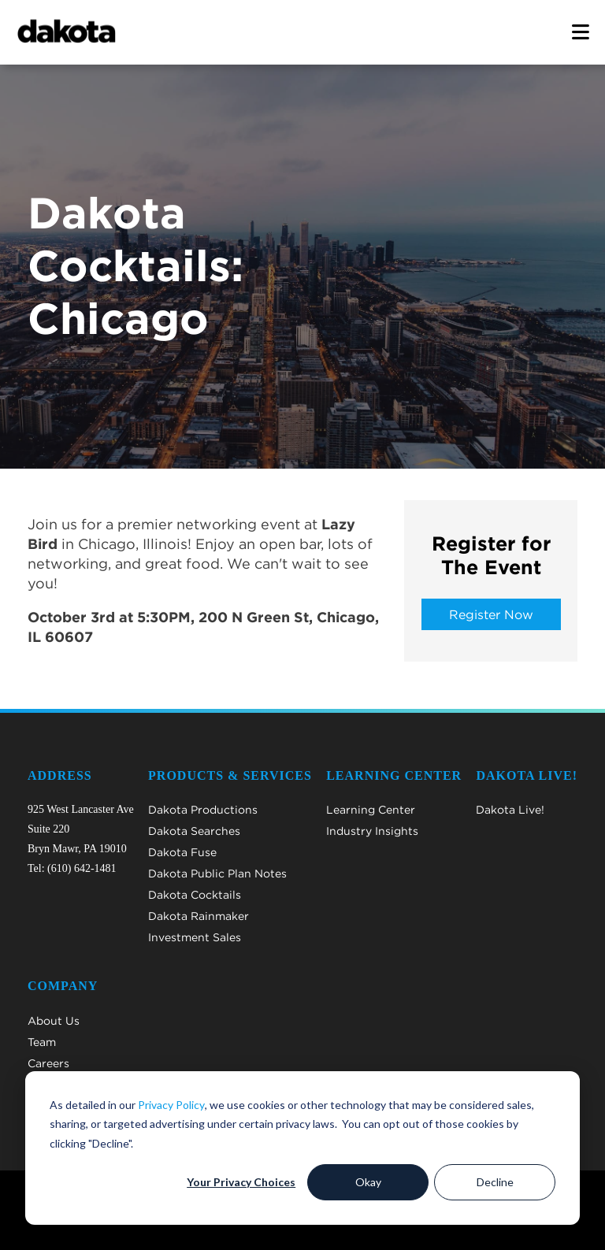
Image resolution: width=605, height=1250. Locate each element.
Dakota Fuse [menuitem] (182, 852)
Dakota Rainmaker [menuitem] (198, 916)
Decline (495, 1182)
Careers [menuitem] (48, 1063)
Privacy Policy (171, 1104)
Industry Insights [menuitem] (372, 831)
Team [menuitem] (42, 1042)
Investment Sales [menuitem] (194, 937)
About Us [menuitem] (54, 1021)
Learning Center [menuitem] (370, 810)
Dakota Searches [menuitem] (194, 831)
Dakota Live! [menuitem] (510, 810)
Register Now (491, 614)
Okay (368, 1182)
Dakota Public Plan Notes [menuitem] (217, 873)
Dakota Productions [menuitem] (203, 810)
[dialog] (302, 1148)
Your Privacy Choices (241, 1182)
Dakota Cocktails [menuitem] (194, 895)
